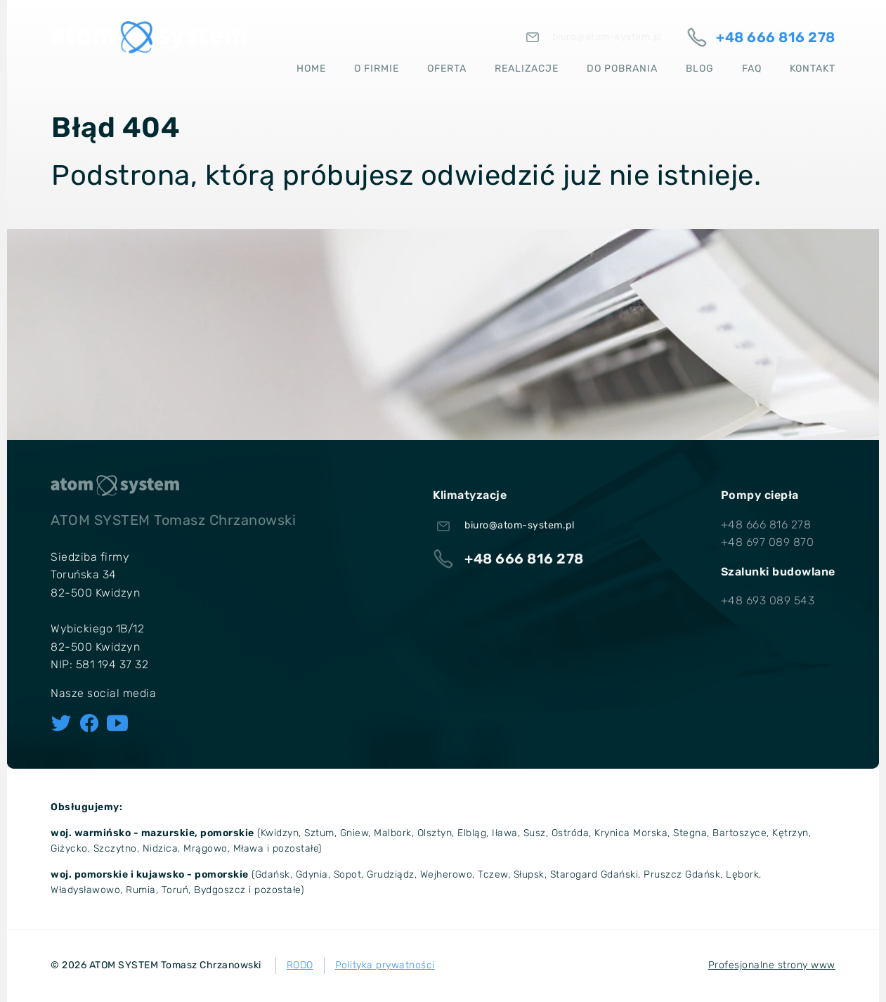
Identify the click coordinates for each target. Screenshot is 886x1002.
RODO (300, 965)
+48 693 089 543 (768, 600)
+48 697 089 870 (767, 542)
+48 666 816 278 (766, 524)
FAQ (752, 67)
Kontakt (812, 67)
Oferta (447, 67)
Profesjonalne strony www (771, 965)
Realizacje (527, 67)
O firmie (376, 67)
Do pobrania (622, 67)
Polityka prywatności (385, 965)
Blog (700, 67)
